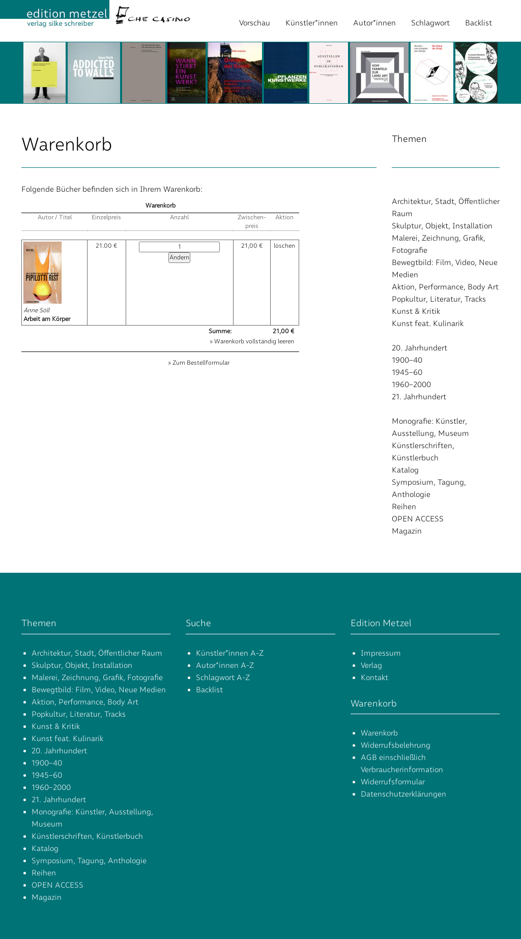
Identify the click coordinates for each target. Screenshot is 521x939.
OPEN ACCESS (418, 518)
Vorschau (254, 22)
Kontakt (374, 677)
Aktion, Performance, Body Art (445, 286)
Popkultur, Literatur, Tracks (439, 299)
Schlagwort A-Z (223, 677)
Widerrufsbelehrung (395, 745)
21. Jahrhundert (419, 396)
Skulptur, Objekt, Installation (442, 225)
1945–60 (407, 372)
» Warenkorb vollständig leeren (252, 341)
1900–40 (407, 360)
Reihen (404, 506)
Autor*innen (374, 22)
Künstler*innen (311, 22)
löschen (284, 245)
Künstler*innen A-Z (230, 653)
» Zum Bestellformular (198, 362)
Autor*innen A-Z (225, 665)
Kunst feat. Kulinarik (428, 323)
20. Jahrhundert (419, 348)
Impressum (381, 653)
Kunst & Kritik (416, 311)
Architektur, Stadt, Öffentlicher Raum (97, 653)
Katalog (405, 470)
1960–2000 (411, 384)
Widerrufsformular (393, 781)
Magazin (407, 531)
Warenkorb (379, 733)
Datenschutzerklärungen (403, 794)
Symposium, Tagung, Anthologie (89, 860)
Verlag (371, 665)
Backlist (478, 22)
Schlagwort (430, 22)
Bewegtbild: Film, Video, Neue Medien (99, 689)
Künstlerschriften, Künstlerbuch (87, 836)
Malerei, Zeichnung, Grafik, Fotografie (97, 677)
